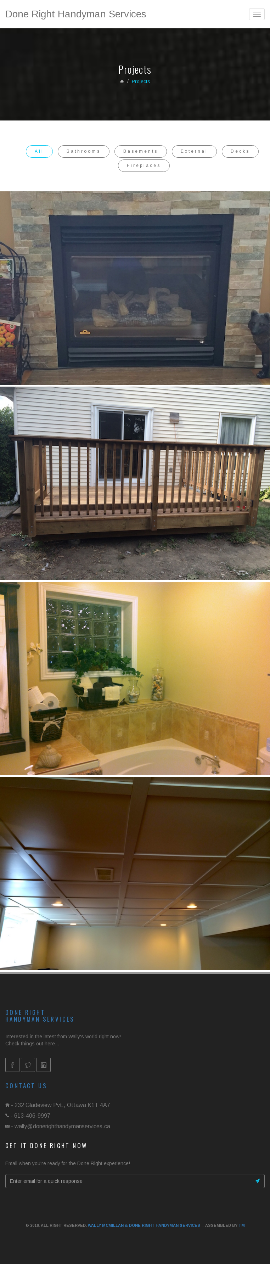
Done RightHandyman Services (40, 1015)
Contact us (26, 1085)
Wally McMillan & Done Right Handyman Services (144, 1225)
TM (241, 1225)
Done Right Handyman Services (75, 14)
